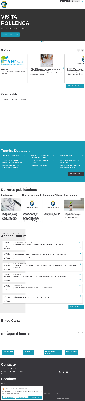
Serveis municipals (5, 385)
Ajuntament (4, 383)
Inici (2, 381)
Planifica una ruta (8, 34)
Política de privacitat (45, 393)
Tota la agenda (74, 307)
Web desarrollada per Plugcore (63, 398)
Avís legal (56, 393)
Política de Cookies (14, 393)
